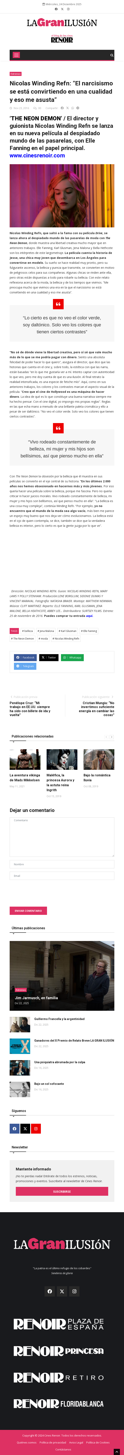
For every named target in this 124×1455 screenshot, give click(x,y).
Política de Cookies (98, 1442)
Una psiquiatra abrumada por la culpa (59, 1062)
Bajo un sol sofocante (49, 1083)
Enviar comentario (28, 911)
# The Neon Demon (22, 638)
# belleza (27, 631)
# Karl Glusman (67, 631)
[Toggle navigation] (16, 55)
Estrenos (16, 73)
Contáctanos (63, 1449)
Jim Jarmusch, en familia (36, 998)
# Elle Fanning (89, 631)
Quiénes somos (27, 1442)
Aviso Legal (76, 1442)
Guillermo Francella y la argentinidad (59, 1019)
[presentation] (41, 891)
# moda (43, 638)
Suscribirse (62, 1191)
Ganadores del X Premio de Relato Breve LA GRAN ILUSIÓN (74, 1040)
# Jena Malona (46, 631)
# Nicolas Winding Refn (66, 638)
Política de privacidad (53, 1442)
